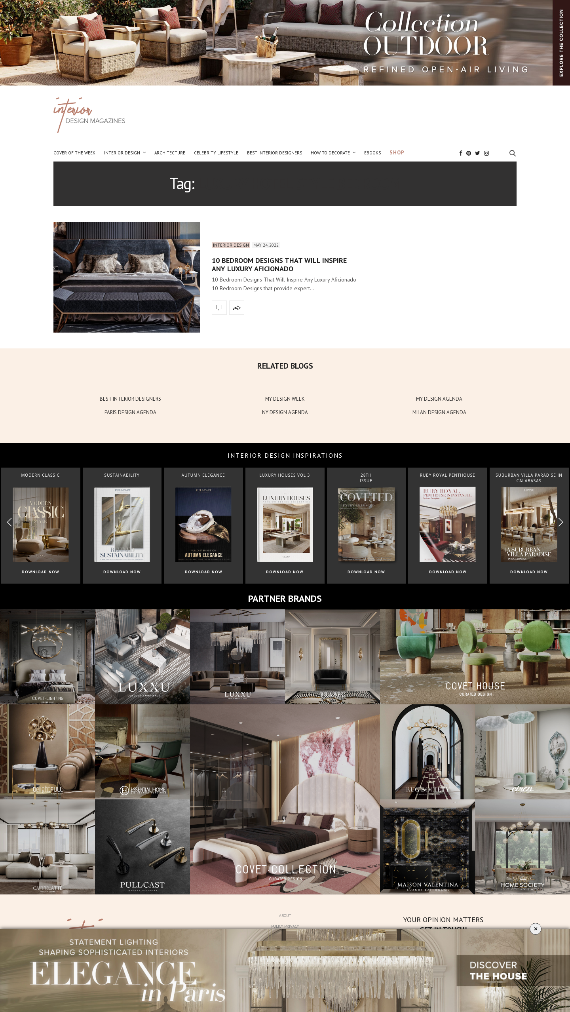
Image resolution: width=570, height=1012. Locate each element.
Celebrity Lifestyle (216, 153)
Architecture (169, 153)
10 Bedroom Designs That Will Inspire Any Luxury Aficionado (279, 265)
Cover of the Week (74, 153)
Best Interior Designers (274, 153)
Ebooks (372, 153)
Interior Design (122, 153)
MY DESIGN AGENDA (439, 399)
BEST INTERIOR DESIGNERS (130, 399)
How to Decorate (330, 153)
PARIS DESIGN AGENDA (130, 412)
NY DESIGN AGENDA (285, 412)
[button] (560, 522)
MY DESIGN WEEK (285, 399)
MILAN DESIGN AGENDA (439, 412)
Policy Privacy (285, 926)
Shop (397, 152)
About (285, 915)
